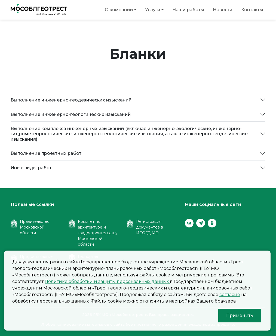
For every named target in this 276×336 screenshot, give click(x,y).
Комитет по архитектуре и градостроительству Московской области (98, 233)
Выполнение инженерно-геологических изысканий (71, 114)
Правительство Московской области (35, 227)
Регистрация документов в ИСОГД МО (149, 227)
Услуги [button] (152, 9)
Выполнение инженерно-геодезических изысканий (71, 100)
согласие (229, 294)
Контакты (252, 9)
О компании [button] (119, 9)
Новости (222, 9)
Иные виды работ (31, 167)
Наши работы (188, 9)
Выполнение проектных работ (46, 153)
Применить (239, 315)
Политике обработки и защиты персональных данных (107, 281)
